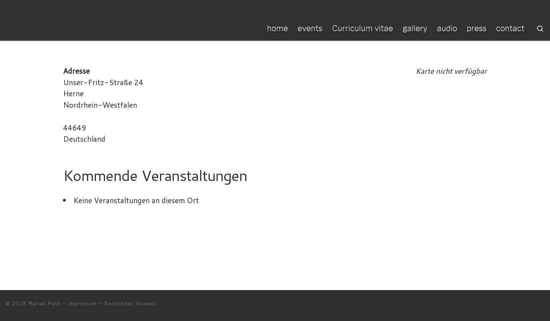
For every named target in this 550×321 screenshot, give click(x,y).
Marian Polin (44, 303)
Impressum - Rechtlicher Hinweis (112, 303)
